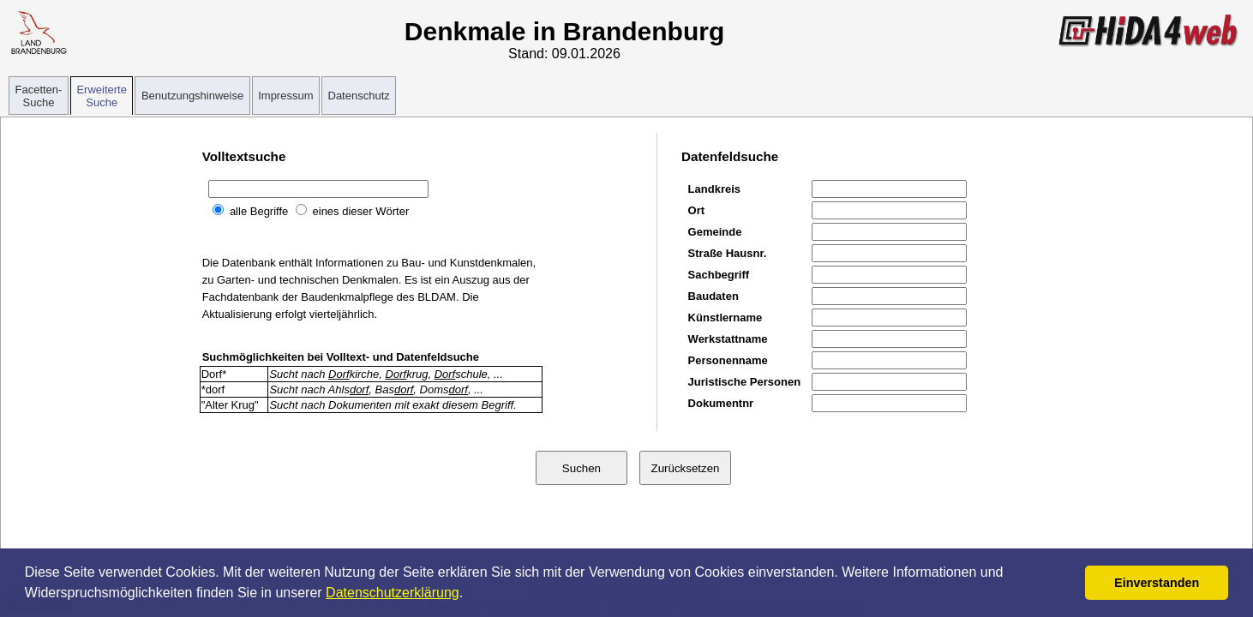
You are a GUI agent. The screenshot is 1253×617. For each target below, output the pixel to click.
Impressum (285, 95)
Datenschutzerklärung (392, 592)
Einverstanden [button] (1156, 583)
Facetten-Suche (39, 96)
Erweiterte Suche (101, 96)
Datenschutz (359, 95)
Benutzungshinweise (192, 95)
